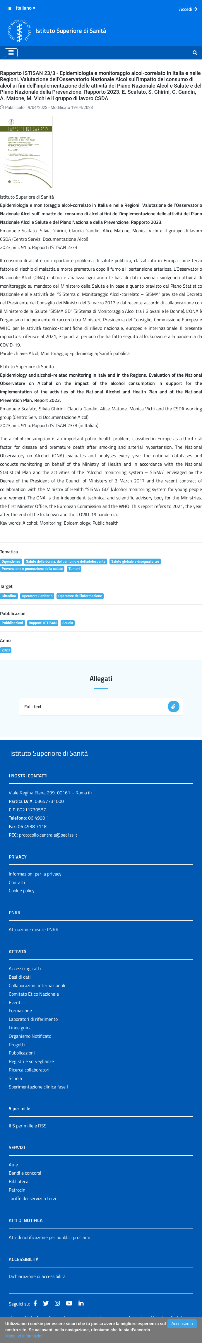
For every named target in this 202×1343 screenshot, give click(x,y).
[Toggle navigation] (11, 52)
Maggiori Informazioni (24, 1336)
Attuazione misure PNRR (34, 943)
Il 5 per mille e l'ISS (28, 1139)
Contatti (17, 895)
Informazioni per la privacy (35, 887)
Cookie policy (22, 904)
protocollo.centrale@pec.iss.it (48, 848)
